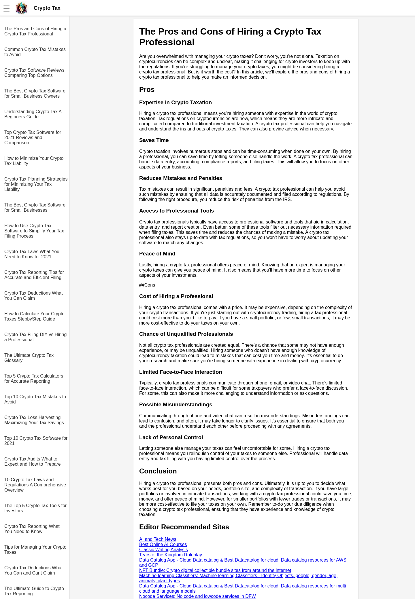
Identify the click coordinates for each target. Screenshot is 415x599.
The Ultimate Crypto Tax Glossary (29, 358)
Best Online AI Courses (163, 544)
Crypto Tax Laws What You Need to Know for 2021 (31, 254)
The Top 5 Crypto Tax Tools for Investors (35, 508)
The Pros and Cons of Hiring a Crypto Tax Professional (35, 31)
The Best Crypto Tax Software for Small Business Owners (34, 93)
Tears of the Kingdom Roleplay (170, 554)
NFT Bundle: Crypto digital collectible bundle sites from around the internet (215, 570)
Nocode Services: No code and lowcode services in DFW (197, 596)
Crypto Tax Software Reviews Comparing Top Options (34, 73)
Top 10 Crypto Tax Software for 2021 (35, 441)
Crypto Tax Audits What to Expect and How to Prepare (32, 461)
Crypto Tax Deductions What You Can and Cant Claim (33, 570)
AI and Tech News (157, 539)
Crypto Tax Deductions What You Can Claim (33, 296)
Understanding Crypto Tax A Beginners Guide (32, 114)
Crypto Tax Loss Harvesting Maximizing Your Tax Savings (34, 420)
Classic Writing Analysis (163, 549)
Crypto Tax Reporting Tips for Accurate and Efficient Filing (34, 275)
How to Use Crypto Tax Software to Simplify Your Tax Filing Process (34, 230)
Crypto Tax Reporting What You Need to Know (32, 529)
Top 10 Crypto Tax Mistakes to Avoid (35, 399)
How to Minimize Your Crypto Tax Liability (33, 161)
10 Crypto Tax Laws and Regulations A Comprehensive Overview (35, 484)
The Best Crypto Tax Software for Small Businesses (34, 207)
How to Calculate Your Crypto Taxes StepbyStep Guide (34, 316)
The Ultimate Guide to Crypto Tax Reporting (34, 591)
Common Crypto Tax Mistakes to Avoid (35, 52)
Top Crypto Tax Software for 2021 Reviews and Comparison (32, 137)
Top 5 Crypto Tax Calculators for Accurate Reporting (33, 379)
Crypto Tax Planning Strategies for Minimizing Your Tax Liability (35, 184)
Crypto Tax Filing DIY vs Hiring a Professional (35, 337)
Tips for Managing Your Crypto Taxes (35, 550)
